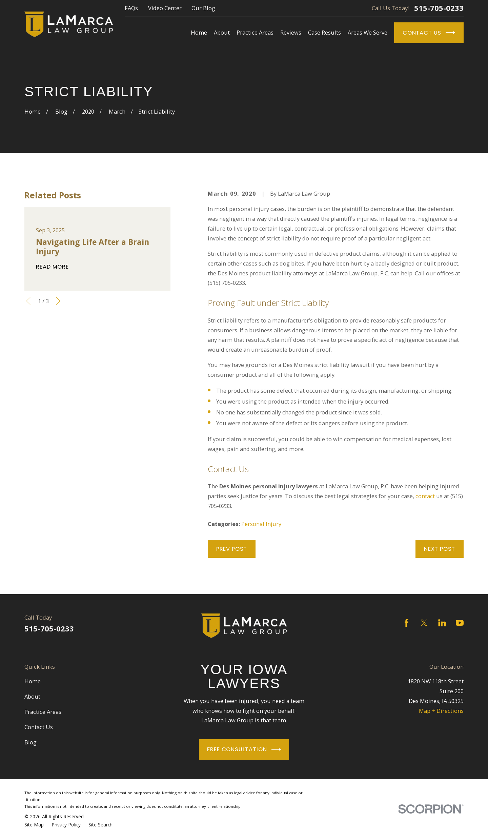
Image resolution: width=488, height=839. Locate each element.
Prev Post (231, 549)
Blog (30, 742)
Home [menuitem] (199, 32)
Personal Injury (261, 524)
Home (32, 681)
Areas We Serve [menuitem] (367, 32)
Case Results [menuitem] (324, 32)
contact (425, 496)
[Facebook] (406, 623)
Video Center (165, 8)
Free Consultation (244, 749)
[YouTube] (460, 623)
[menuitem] (34, 825)
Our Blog (203, 8)
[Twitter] (424, 623)
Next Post (439, 549)
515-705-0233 (439, 8)
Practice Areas (42, 712)
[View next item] (58, 301)
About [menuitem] (222, 32)
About (32, 696)
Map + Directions (441, 711)
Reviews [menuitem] (290, 32)
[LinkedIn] (442, 623)
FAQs (131, 8)
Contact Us (429, 32)
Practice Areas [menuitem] (255, 32)
